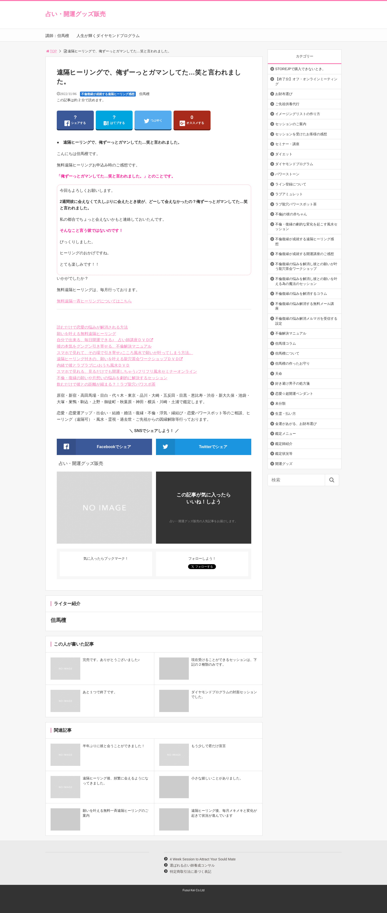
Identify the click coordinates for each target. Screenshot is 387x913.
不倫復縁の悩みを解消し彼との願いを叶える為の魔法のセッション (306, 281)
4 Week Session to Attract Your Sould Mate (203, 859)
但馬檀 (144, 94)
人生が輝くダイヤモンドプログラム (108, 36)
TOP (51, 51)
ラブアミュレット (289, 194)
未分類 (280, 403)
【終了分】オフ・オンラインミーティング (306, 81)
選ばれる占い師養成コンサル (192, 865)
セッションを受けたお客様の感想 (301, 134)
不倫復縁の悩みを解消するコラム (301, 294)
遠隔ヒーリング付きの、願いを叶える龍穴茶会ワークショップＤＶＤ (118, 359)
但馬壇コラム (285, 343)
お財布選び (283, 94)
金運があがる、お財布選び (296, 424)
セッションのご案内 (290, 124)
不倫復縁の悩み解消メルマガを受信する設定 (306, 321)
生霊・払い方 (285, 414)
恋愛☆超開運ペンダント (294, 394)
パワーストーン (287, 174)
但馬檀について (287, 353)
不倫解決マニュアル (290, 333)
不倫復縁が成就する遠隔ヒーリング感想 (108, 94)
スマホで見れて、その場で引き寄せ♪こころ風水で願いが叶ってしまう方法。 (125, 353)
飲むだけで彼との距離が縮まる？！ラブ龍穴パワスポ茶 (106, 384)
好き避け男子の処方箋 (292, 383)
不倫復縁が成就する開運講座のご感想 (304, 254)
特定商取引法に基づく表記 (190, 871)
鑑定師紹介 (283, 444)
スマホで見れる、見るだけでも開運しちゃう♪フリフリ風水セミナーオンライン (127, 371)
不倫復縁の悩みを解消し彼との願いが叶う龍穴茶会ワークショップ (306, 266)
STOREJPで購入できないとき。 (300, 69)
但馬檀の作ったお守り (292, 363)
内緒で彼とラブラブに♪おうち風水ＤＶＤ (93, 365)
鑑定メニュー (285, 434)
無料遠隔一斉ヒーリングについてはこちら (94, 301)
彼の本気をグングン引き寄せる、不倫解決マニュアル (104, 346)
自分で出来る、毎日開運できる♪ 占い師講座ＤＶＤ (103, 340)
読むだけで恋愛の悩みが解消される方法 (92, 327)
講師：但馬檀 (57, 36)
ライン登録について (290, 184)
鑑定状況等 (283, 454)
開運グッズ (283, 464)
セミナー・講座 (287, 144)
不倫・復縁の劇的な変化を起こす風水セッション (306, 226)
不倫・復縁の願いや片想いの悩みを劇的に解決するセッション (112, 378)
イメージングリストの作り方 (297, 114)
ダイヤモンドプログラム (294, 164)
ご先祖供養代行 (287, 104)
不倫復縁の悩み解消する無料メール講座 (304, 306)
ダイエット (283, 154)
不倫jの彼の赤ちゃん (291, 214)
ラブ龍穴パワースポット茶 (296, 204)
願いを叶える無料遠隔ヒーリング (86, 334)
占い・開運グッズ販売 (75, 14)
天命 (278, 374)
